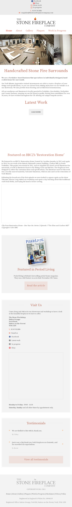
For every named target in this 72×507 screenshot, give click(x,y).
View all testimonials (36, 459)
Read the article (36, 285)
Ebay (36, 3)
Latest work (36, 5)
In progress (36, 7)
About (19, 30)
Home (9, 30)
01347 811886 (37, 11)
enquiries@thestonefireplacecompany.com (37, 13)
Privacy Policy (60, 494)
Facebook (36, 1)
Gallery (29, 30)
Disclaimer (50, 494)
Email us (14, 333)
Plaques (41, 30)
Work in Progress (57, 30)
